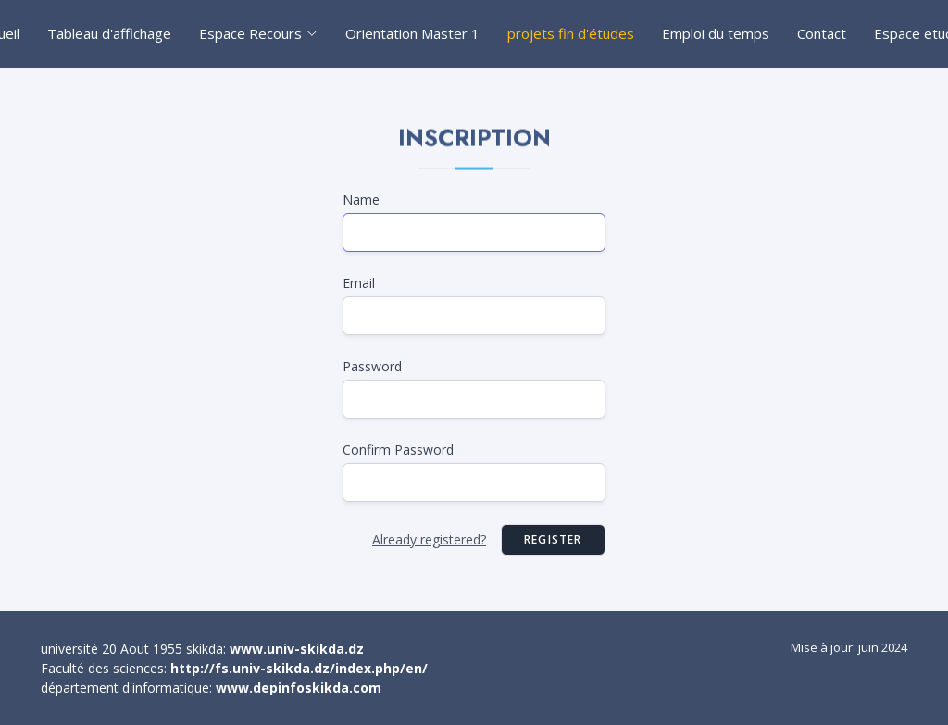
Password (372, 366)
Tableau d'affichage (109, 33)
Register (553, 539)
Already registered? (429, 539)
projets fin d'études (570, 33)
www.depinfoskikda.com (298, 687)
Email (359, 283)
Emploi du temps (715, 33)
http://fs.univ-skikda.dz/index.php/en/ (299, 668)
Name (361, 199)
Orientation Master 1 (412, 33)
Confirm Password (398, 449)
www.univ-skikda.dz (297, 648)
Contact (821, 33)
